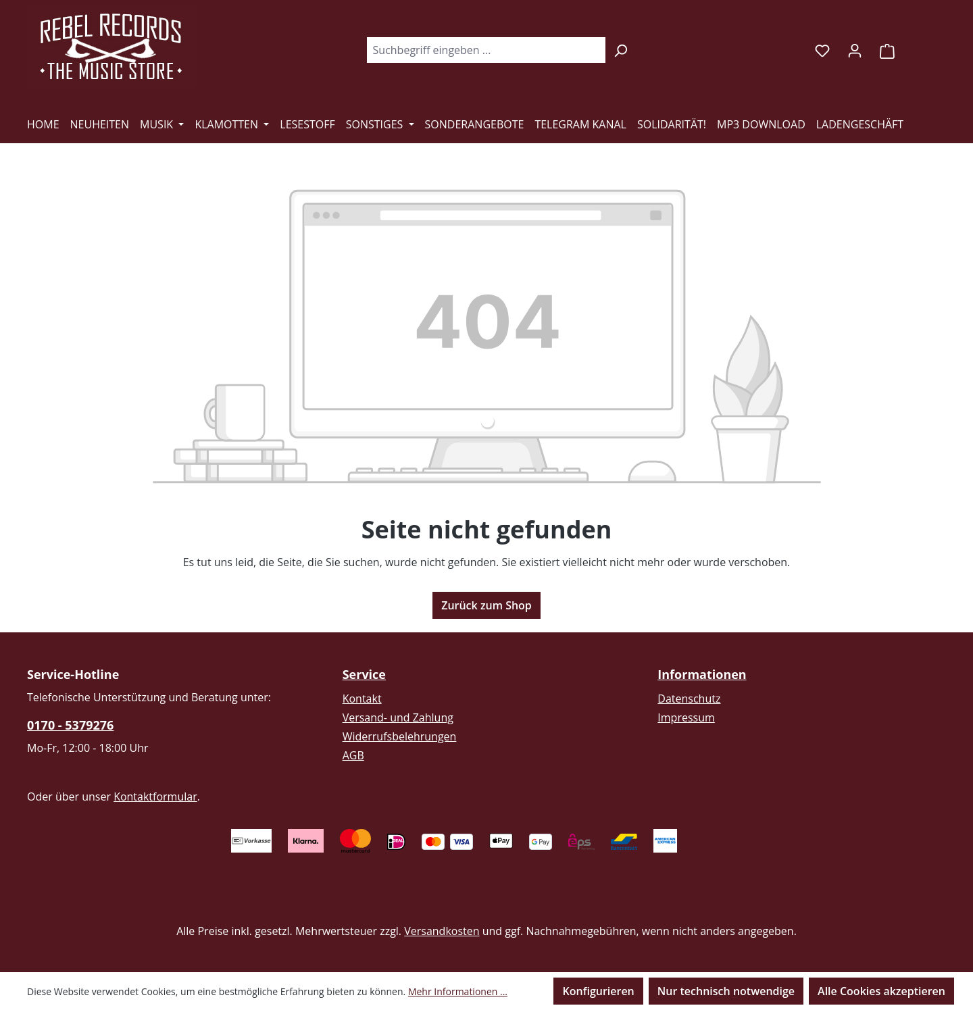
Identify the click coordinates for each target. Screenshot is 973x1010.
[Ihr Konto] (855, 50)
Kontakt (362, 698)
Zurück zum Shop (486, 605)
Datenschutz (688, 698)
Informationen (701, 674)
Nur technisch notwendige (726, 991)
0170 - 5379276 (70, 725)
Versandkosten (441, 931)
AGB (353, 755)
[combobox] (485, 50)
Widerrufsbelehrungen (400, 736)
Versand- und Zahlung (398, 717)
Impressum (685, 717)
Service (364, 674)
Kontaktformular (155, 796)
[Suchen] (621, 50)
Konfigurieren (598, 991)
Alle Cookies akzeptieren (881, 991)
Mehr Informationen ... (457, 991)
